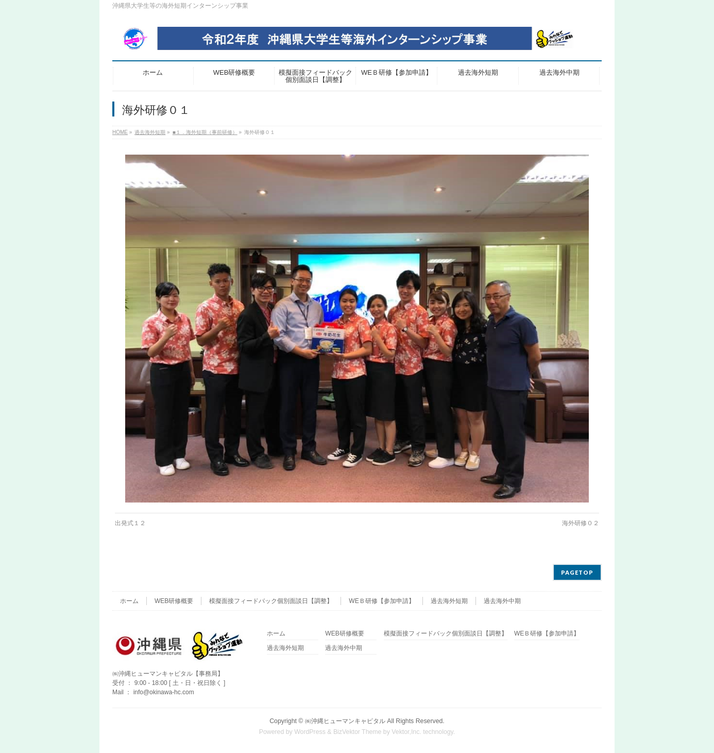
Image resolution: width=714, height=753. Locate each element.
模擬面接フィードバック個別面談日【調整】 (271, 601)
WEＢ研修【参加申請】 (381, 601)
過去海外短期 (449, 601)
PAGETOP (577, 572)
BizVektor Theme (357, 731)
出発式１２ (130, 523)
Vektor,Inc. (406, 731)
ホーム (129, 601)
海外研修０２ (580, 523)
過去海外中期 (502, 601)
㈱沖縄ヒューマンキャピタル (345, 721)
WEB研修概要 (174, 601)
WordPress (310, 731)
